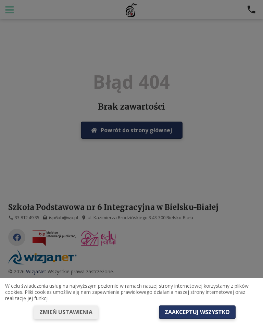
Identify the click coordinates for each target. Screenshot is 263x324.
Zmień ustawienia (65, 312)
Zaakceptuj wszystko (197, 312)
